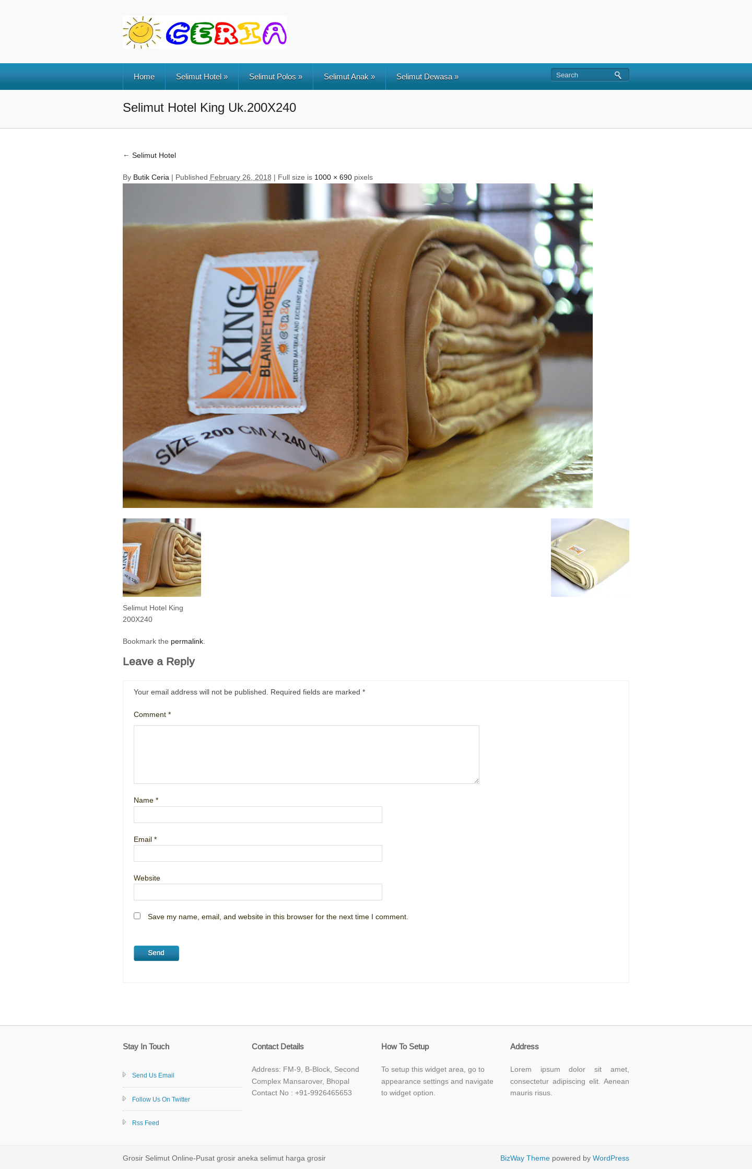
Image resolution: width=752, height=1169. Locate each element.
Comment (152, 714)
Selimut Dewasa (427, 76)
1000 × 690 (333, 177)
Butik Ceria (151, 177)
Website (147, 878)
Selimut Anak (349, 76)
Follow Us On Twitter (161, 1099)
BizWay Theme (525, 1158)
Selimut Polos (275, 76)
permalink (187, 641)
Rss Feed (145, 1123)
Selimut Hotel (202, 76)
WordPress (611, 1158)
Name (146, 800)
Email (145, 839)
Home (144, 76)
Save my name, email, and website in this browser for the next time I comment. (278, 916)
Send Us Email (153, 1075)
